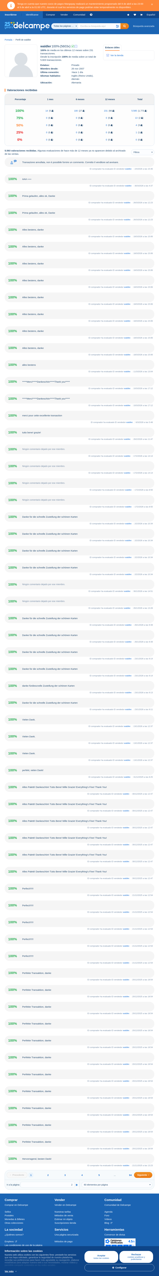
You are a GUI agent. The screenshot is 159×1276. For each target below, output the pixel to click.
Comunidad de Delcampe (117, 1205)
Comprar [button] (50, 14)
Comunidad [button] (79, 14)
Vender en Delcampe (65, 1205)
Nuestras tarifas (63, 1211)
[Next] (143, 1175)
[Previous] (17, 1175)
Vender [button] (64, 14)
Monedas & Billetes (15, 1219)
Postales (9, 1215)
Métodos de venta (64, 1215)
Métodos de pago (64, 1241)
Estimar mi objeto (64, 1219)
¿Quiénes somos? (14, 1234)
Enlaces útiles (112, 47)
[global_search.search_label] (99, 26)
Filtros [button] (136, 152)
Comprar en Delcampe (16, 1205)
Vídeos (108, 1219)
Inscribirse (11, 14)
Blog (108, 1223)
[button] (117, 26)
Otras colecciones (14, 1223)
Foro (106, 1215)
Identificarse (32, 14)
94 (130, 1175)
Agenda (108, 1211)
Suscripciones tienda (65, 1223)
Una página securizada (66, 1234)
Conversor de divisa (114, 1234)
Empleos (11, 1241)
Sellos (8, 1211)
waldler (128, 169)
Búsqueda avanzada (143, 26)
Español (151, 14)
